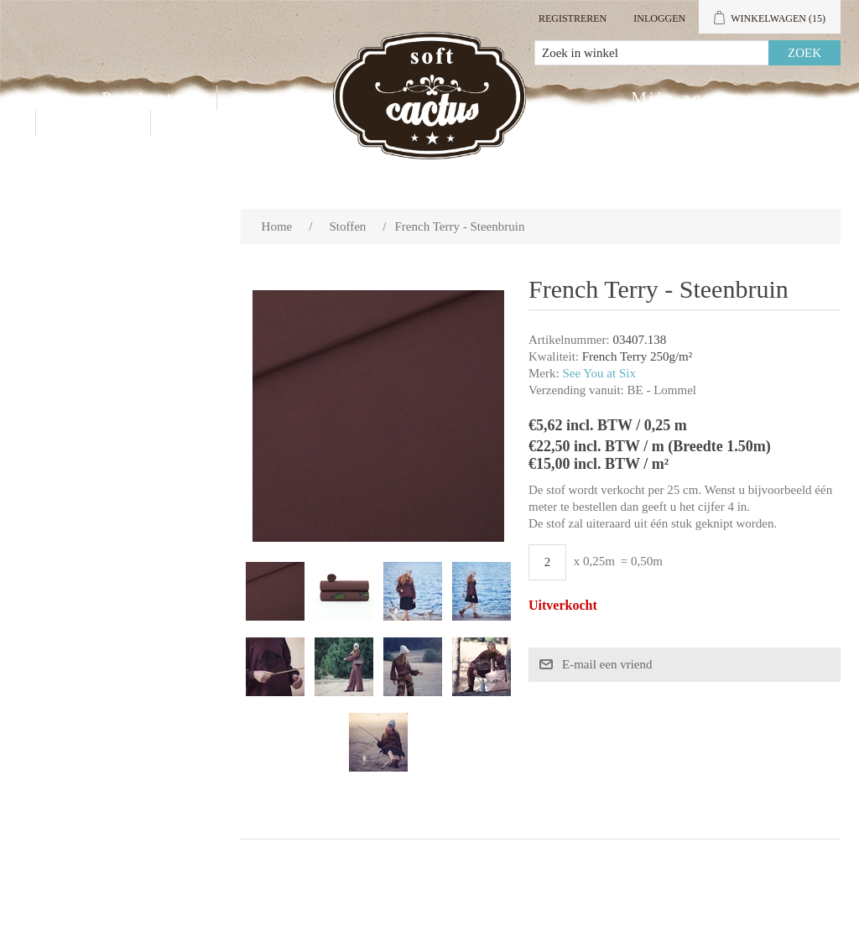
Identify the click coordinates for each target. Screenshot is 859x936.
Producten (148, 98)
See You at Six (599, 373)
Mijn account (692, 98)
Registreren (573, 18)
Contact (93, 123)
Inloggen (659, 18)
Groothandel (296, 98)
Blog (194, 123)
